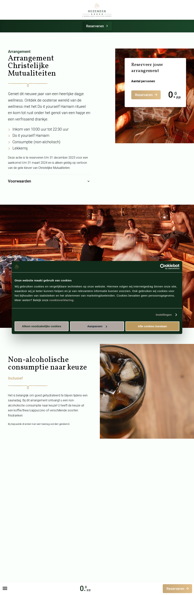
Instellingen (164, 314)
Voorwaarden (49, 181)
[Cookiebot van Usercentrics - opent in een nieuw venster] (162, 266)
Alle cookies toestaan (152, 326)
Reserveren (97, 26)
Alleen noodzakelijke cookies (41, 326)
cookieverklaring (61, 300)
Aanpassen (97, 326)
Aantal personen (143, 81)
